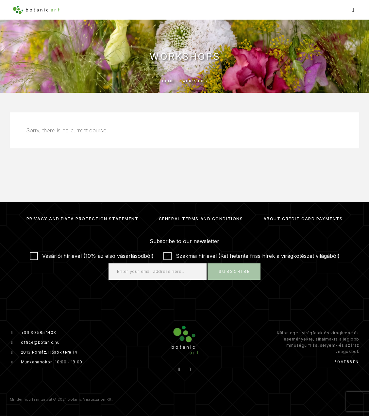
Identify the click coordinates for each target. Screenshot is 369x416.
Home (168, 81)
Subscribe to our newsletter (184, 241)
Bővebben (346, 362)
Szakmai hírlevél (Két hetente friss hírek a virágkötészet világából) (251, 256)
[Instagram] (189, 369)
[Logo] (36, 9)
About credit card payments (303, 218)
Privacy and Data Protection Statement (82, 218)
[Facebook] (179, 369)
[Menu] (353, 10)
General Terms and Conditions (201, 218)
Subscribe (234, 271)
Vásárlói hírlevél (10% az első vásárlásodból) (92, 256)
